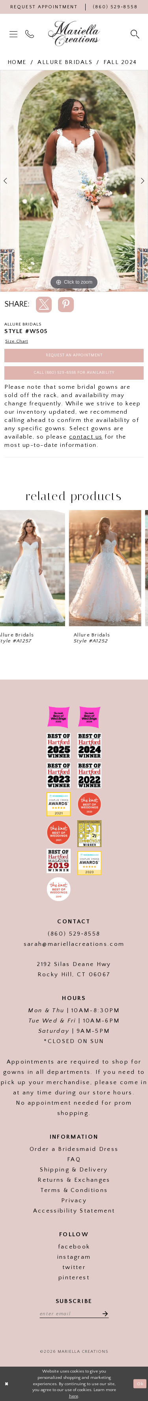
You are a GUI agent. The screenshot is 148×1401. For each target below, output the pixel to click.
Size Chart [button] (16, 341)
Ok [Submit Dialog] (140, 1383)
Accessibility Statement (74, 1210)
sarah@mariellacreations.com (74, 944)
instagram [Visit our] (74, 1257)
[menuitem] (14, 33)
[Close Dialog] (7, 1384)
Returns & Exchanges (73, 1180)
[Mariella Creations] (74, 33)
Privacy (74, 1200)
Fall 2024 (120, 62)
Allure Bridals (64, 62)
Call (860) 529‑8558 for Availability (74, 373)
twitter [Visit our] (74, 1267)
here (73, 1396)
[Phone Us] (115, 7)
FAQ (74, 1159)
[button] (14, 33)
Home (16, 62)
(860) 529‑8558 (74, 933)
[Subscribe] (103, 1313)
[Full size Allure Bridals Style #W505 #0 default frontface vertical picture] (74, 181)
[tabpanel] (74, 181)
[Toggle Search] (135, 33)
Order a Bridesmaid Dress (74, 1149)
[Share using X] (44, 305)
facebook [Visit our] (74, 1246)
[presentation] (36, 568)
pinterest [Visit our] (74, 1277)
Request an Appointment (74, 355)
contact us (86, 436)
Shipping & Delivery (74, 1169)
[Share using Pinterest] (66, 304)
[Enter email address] (74, 1313)
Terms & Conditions (74, 1190)
